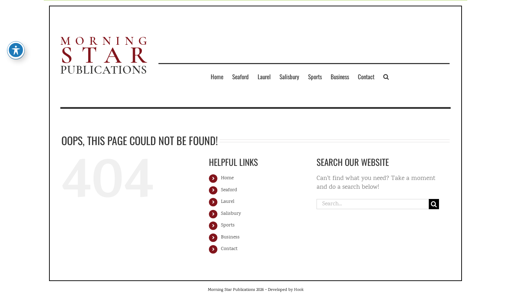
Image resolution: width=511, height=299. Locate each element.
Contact (229, 249)
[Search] (434, 204)
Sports (228, 225)
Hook (298, 290)
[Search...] (373, 204)
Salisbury (231, 213)
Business (230, 237)
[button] (386, 76)
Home (227, 178)
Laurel (227, 201)
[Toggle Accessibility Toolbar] (15, 42)
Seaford (229, 190)
